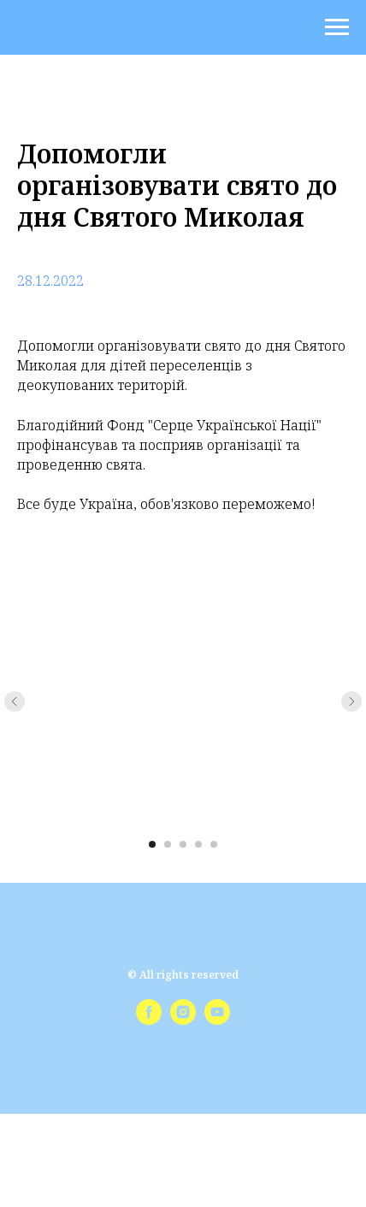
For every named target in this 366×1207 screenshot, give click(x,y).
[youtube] (217, 1020)
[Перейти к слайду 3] (183, 844)
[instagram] (183, 1020)
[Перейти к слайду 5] (213, 844)
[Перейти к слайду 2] (167, 844)
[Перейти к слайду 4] (198, 844)
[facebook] (149, 1020)
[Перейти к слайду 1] (152, 844)
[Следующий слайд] (351, 701)
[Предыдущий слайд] (14, 701)
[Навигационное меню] (337, 27)
